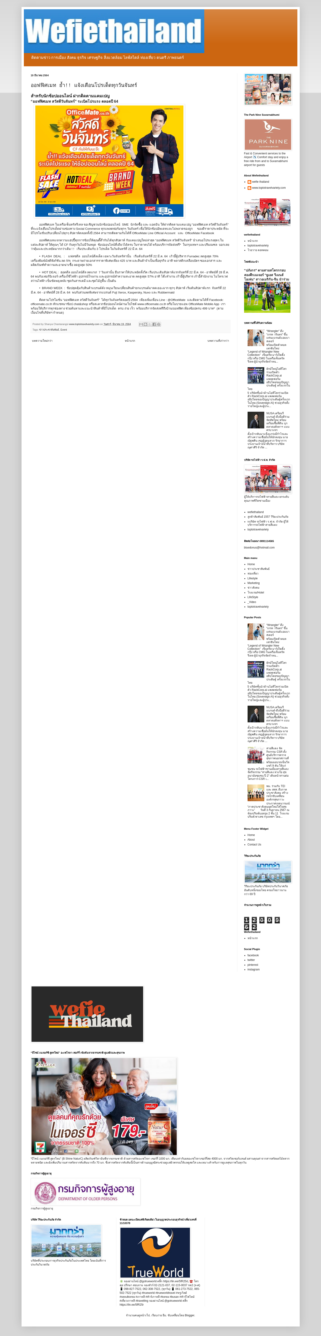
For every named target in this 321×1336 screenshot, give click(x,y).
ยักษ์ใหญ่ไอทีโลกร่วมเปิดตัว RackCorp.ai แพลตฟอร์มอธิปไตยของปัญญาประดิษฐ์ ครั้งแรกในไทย (269, 378)
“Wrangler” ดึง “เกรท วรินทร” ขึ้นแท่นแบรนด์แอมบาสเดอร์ (278, 336)
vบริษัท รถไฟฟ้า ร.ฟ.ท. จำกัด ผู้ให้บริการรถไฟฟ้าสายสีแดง (268, 523)
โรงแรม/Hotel (256, 592)
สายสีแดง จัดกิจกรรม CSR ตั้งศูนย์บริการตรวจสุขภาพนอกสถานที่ (277, 753)
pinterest (253, 964)
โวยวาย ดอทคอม (258, 250)
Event (63, 329)
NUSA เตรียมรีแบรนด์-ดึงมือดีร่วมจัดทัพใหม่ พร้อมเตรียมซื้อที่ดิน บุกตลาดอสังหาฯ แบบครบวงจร (278, 422)
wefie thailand (260, 181)
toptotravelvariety (258, 245)
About (251, 839)
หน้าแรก (130, 340)
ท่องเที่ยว (253, 573)
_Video (252, 602)
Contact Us (254, 844)
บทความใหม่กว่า (42, 340)
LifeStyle (253, 597)
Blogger (189, 1315)
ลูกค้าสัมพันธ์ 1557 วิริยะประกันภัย (268, 516)
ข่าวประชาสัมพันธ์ (49, 329)
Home (251, 564)
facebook (253, 955)
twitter (251, 960)
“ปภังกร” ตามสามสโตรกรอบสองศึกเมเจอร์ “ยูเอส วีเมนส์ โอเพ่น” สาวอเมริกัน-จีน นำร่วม (266, 274)
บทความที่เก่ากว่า (218, 340)
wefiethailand (256, 512)
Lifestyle (253, 578)
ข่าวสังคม (253, 587)
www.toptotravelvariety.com (269, 187)
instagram (254, 969)
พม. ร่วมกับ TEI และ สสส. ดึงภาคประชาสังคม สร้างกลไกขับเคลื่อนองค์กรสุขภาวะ (277, 792)
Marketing (254, 583)
